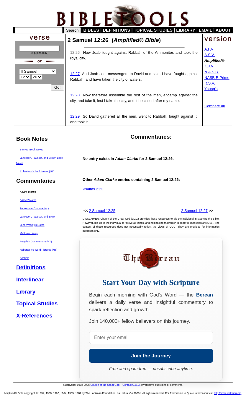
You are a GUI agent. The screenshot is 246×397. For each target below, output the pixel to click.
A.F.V (209, 49)
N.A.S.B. (211, 72)
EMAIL (205, 30)
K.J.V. (209, 66)
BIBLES (91, 30)
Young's (211, 89)
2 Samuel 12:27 (194, 210)
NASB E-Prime (216, 77)
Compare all (214, 106)
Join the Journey (151, 356)
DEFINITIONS (116, 30)
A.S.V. (209, 55)
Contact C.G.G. (131, 384)
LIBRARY (185, 30)
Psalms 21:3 (93, 189)
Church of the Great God (105, 384)
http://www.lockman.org (227, 393)
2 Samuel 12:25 (102, 210)
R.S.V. (209, 83)
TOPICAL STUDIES (153, 30)
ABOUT (223, 30)
